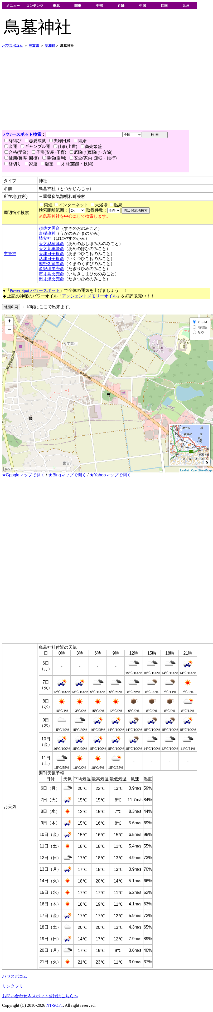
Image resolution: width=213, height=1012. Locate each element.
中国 (142, 6)
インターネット (73, 205)
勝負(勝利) (54, 158)
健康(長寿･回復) (21, 158)
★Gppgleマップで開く (23, 475)
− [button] (9, 330)
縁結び (12, 140)
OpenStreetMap (201, 470)
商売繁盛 (91, 146)
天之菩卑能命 (51, 248)
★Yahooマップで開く (110, 475)
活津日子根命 (51, 258)
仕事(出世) (66, 146)
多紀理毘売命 (51, 268)
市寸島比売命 (51, 274)
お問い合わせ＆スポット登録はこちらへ (40, 996)
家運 (31, 164)
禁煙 (48, 205)
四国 (164, 6)
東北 (56, 6)
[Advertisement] (94, 89)
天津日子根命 (51, 253)
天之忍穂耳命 (51, 243)
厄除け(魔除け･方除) (91, 152)
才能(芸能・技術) (75, 164)
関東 (77, 6)
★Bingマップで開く (67, 475)
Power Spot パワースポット (35, 290)
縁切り (12, 164)
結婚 (80, 140)
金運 (10, 146)
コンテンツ (34, 6)
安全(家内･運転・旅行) (93, 158)
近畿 (121, 6)
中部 (99, 6)
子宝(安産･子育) (49, 152)
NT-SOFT (54, 1005)
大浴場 (101, 205)
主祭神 (10, 253)
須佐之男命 (49, 228)
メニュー (13, 6)
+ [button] (9, 322)
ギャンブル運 (35, 146)
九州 (185, 6)
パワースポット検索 (22, 134)
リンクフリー (14, 986)
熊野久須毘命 (51, 263)
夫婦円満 (59, 140)
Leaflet (184, 470)
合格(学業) (16, 152)
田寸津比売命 (51, 279)
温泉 (118, 205)
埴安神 (45, 238)
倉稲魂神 (47, 233)
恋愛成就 (35, 140)
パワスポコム (14, 976)
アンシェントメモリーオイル (89, 296)
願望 (47, 164)
